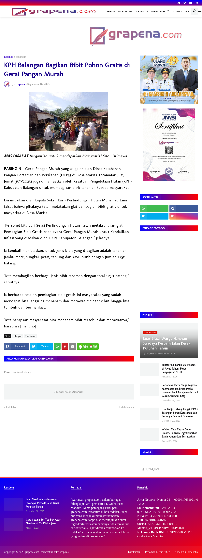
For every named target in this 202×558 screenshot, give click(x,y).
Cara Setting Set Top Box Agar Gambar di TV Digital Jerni (43, 521)
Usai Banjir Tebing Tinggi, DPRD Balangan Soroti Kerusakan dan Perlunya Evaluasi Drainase (179, 413)
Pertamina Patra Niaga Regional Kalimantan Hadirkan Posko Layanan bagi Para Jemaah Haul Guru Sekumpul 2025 (180, 391)
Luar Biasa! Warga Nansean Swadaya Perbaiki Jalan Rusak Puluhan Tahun (42, 503)
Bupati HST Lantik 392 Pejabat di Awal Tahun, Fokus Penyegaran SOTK (178, 368)
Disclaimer (134, 552)
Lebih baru (12, 407)
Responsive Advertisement (68, 391)
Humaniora (181, 11)
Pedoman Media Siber (157, 552)
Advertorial (156, 11)
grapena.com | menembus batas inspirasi (47, 552)
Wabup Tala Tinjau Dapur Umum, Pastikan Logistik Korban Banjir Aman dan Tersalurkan (179, 433)
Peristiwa (125, 11)
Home (111, 11)
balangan (21, 57)
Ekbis (140, 11)
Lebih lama (125, 407)
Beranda (8, 57)
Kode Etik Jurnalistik (186, 552)
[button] (194, 11)
